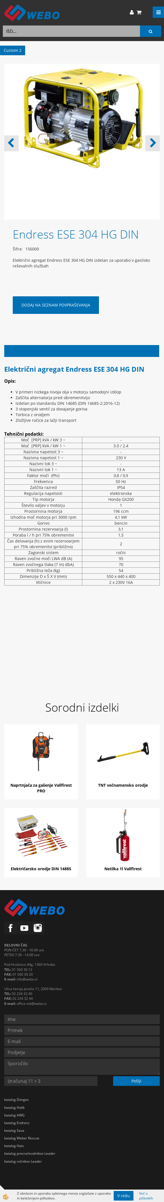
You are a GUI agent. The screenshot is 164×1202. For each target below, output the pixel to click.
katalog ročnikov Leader (23, 1161)
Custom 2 (12, 50)
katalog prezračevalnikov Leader (29, 1153)
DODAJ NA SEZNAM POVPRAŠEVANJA (55, 305)
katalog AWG (14, 1115)
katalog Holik (14, 1107)
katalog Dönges (16, 1099)
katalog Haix (14, 1145)
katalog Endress (16, 1122)
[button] (152, 143)
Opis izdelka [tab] (81, 351)
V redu (123, 1195)
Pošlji (136, 1081)
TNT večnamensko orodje (123, 785)
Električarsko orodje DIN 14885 (41, 868)
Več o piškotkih (146, 1196)
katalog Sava (14, 1130)
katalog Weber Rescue (21, 1138)
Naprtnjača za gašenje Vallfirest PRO (41, 787)
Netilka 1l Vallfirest (123, 868)
